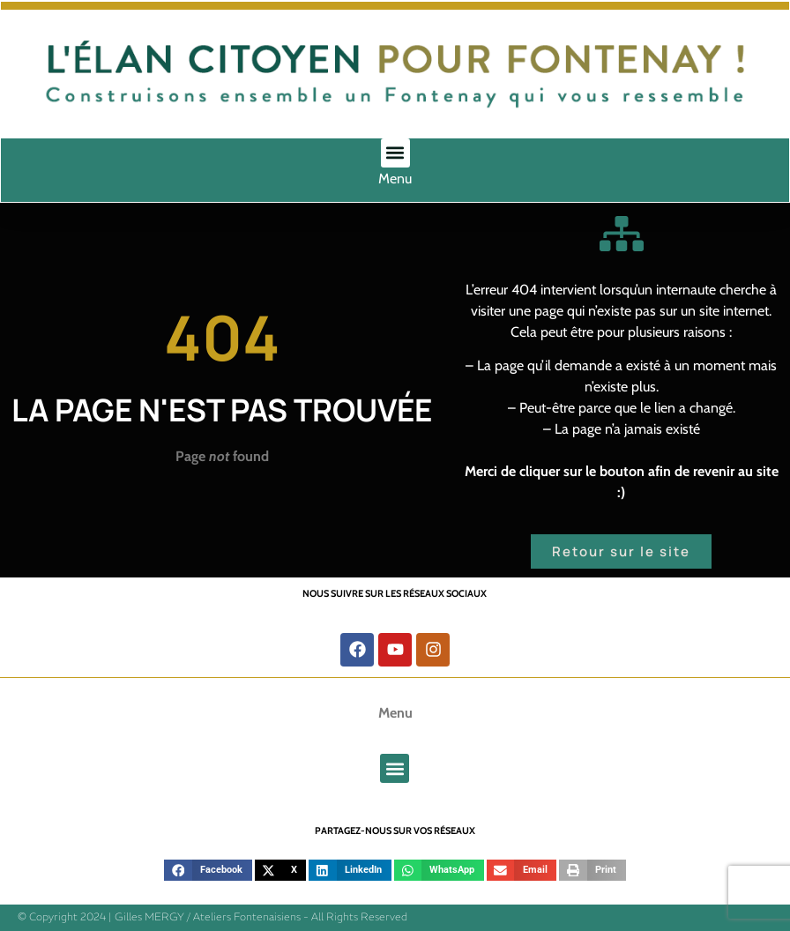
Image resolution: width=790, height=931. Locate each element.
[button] (395, 153)
